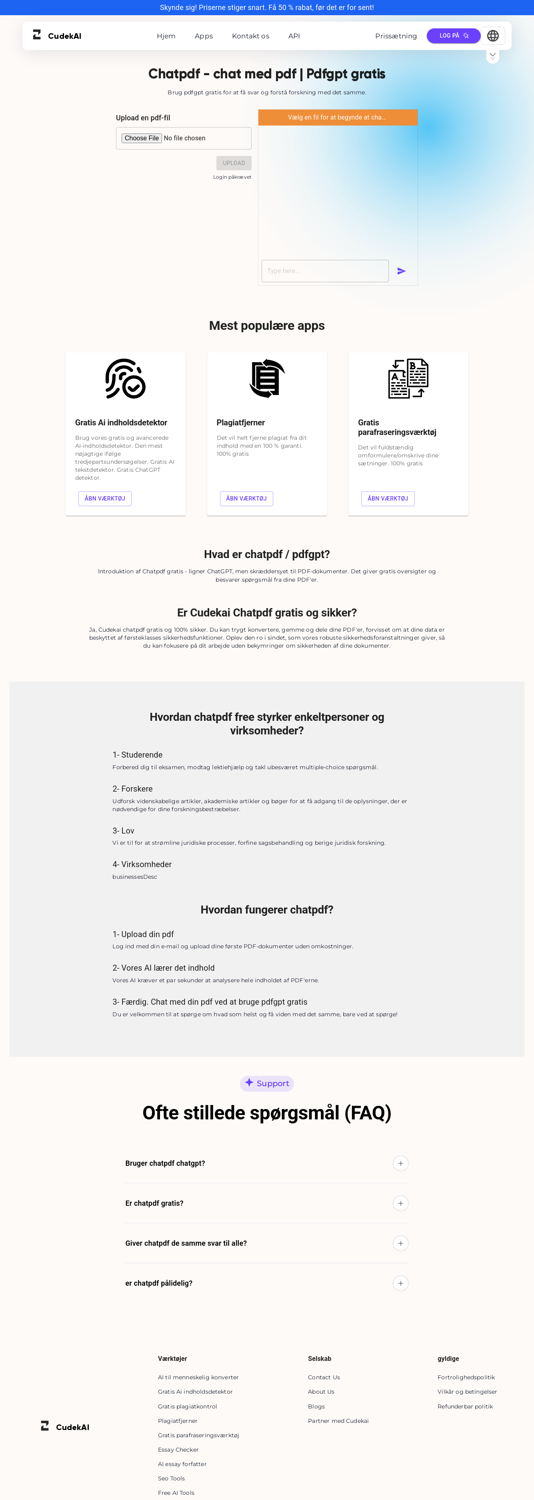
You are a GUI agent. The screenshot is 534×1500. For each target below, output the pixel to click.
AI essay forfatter (182, 1464)
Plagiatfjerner (178, 1420)
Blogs (316, 1406)
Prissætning (396, 36)
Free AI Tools (176, 1492)
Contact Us (324, 1377)
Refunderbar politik (465, 1406)
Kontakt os (250, 36)
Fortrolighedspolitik (466, 1377)
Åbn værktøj (105, 499)
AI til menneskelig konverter (198, 1377)
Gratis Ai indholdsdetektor (195, 1391)
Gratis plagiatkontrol (187, 1406)
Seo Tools (171, 1478)
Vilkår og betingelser (467, 1391)
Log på (453, 35)
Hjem (166, 36)
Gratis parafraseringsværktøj (198, 1435)
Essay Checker (178, 1449)
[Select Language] (493, 36)
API (294, 36)
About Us (321, 1391)
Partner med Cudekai (338, 1420)
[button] (266, 1163)
